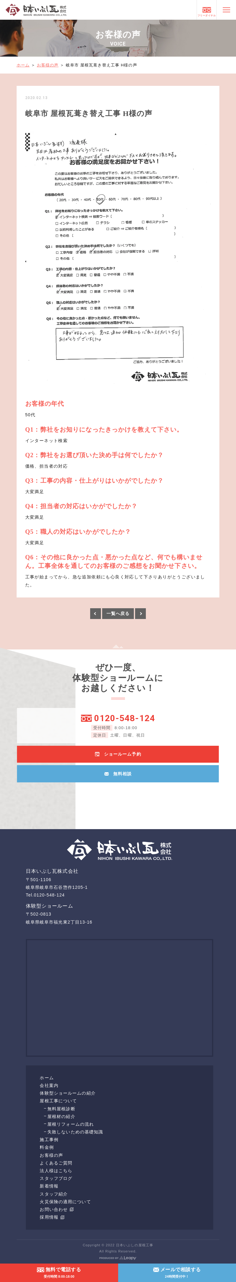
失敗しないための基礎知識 (75, 1131)
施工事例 (49, 1139)
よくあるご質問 (56, 1162)
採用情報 (52, 1217)
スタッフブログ (56, 1178)
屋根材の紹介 (61, 1116)
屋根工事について (58, 1100)
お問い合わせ (57, 1209)
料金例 (47, 1147)
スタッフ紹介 (54, 1194)
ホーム (23, 65)
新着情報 (49, 1186)
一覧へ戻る (118, 613)
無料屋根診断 (61, 1108)
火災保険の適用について (65, 1201)
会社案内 (49, 1085)
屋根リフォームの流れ (70, 1124)
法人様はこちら (56, 1170)
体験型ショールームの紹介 (67, 1093)
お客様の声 (48, 65)
